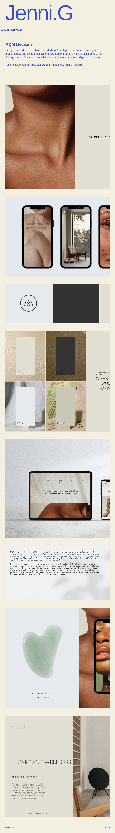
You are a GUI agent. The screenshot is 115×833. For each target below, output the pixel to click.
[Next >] (103, 827)
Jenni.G (39, 13)
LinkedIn (16, 29)
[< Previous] (12, 827)
